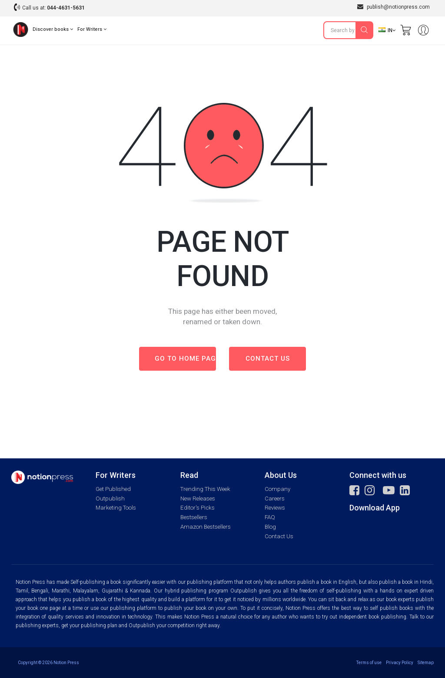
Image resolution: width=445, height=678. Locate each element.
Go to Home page (185, 358)
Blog (270, 526)
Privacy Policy (399, 662)
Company (277, 489)
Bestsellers (193, 517)
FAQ (270, 517)
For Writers (91, 29)
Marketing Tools (116, 507)
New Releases (197, 498)
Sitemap (426, 662)
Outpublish (110, 498)
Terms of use (369, 662)
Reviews (275, 507)
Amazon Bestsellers (205, 526)
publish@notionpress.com (393, 6)
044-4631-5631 (66, 8)
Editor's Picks (197, 507)
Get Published (113, 489)
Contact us (268, 358)
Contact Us (279, 536)
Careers (275, 498)
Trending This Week (205, 489)
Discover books (53, 29)
